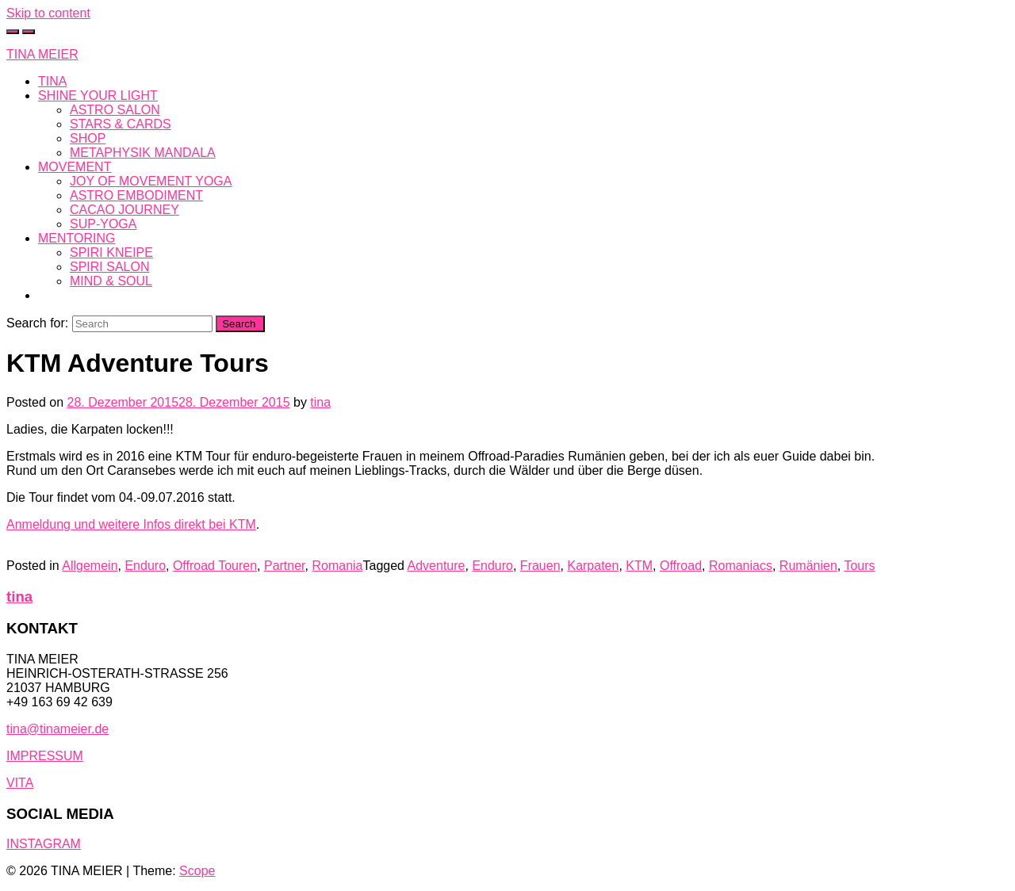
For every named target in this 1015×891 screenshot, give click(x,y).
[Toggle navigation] (28, 31)
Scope (197, 871)
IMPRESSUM (44, 756)
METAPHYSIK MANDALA (143, 152)
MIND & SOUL (111, 281)
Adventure (436, 565)
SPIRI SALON (109, 266)
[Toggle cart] (12, 31)
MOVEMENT (74, 167)
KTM (639, 565)
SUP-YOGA (103, 224)
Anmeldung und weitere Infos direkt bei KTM (131, 524)
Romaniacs (740, 565)
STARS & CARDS (120, 124)
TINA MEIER (42, 54)
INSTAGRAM (43, 844)
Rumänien (808, 565)
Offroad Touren (215, 565)
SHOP (87, 138)
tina (320, 402)
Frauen (540, 565)
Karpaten (593, 565)
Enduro (145, 565)
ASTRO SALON (115, 110)
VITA (19, 783)
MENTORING (76, 238)
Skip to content (48, 13)
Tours (859, 565)
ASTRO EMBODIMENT (136, 195)
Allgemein (89, 565)
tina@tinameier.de (57, 729)
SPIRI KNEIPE (111, 252)
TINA (52, 81)
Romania (337, 565)
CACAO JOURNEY (124, 209)
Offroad (681, 565)
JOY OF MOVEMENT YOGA (151, 181)
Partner (284, 565)
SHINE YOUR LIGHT (98, 95)
